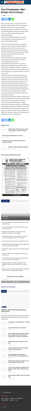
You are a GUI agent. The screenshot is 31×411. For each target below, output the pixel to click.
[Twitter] (6, 19)
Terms (16, 400)
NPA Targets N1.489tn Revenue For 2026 (12, 135)
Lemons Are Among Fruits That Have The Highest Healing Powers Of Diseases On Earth (18, 369)
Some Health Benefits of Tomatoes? (17, 327)
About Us (7, 398)
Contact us (13, 398)
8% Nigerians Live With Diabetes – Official (18, 322)
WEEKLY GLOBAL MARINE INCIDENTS (18, 147)
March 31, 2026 (5, 137)
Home (2, 6)
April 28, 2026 (5, 218)
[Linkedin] (9, 19)
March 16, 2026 (11, 357)
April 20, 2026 (4, 313)
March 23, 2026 (11, 351)
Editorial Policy (5, 400)
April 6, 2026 (11, 132)
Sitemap (11, 400)
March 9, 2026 (11, 372)
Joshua (4, 15)
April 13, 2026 (11, 329)
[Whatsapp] (12, 19)
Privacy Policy (19, 398)
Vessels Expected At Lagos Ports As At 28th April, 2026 (15, 241)
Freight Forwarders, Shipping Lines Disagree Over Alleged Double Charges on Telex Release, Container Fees (14, 264)
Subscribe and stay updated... (15, 276)
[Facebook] (2, 19)
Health (4, 306)
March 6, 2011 (11, 15)
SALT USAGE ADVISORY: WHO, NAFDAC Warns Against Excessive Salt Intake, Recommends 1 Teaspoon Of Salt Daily (18, 335)
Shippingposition (7, 392)
